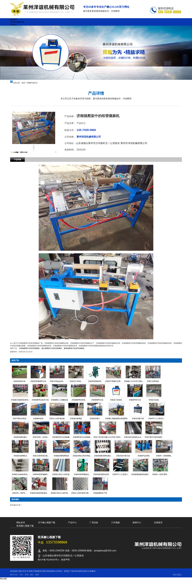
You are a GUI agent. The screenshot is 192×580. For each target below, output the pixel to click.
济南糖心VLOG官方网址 (133, 381)
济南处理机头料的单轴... (82, 456)
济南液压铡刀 (95, 419)
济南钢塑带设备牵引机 (40, 400)
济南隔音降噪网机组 (61, 456)
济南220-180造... (75, 381)
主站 (21, 575)
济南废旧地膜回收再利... (20, 400)
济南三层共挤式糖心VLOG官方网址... (107, 437)
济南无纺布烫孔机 (123, 456)
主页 (23, 83)
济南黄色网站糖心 (20, 437)
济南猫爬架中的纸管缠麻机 (29, 348)
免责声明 (65, 559)
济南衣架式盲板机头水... (133, 437)
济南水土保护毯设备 (57, 419)
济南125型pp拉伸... (57, 381)
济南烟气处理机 (144, 456)
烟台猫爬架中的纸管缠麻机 (51, 348)
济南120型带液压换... (41, 456)
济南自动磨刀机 (138, 419)
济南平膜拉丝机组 (19, 419)
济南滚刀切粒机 (116, 400)
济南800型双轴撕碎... (41, 474)
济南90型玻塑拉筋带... (101, 474)
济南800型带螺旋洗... (82, 474)
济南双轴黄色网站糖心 (102, 456)
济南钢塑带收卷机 (78, 400)
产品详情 (17, 160)
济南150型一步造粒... (41, 437)
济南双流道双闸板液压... (39, 493)
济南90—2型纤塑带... (160, 474)
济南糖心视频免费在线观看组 (116, 419)
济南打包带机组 (153, 381)
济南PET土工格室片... (156, 419)
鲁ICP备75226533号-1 (48, 559)
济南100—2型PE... (19, 493)
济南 (26, 575)
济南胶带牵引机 (135, 400)
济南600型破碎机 (94, 381)
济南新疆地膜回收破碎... (140, 474)
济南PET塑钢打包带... (113, 381)
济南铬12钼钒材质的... (20, 474)
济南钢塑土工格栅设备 (59, 400)
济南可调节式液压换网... (154, 437)
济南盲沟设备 (154, 400)
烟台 (32, 575)
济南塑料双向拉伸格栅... (61, 437)
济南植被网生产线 (100, 493)
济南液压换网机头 (20, 456)
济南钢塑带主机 (97, 400)
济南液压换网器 (76, 419)
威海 (37, 575)
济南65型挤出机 (19, 381)
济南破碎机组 (38, 419)
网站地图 (177, 575)
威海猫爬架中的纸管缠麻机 (74, 348)
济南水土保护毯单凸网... (80, 493)
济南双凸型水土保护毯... (61, 474)
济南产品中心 (32, 83)
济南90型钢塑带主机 (38, 381)
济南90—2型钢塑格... (164, 456)
